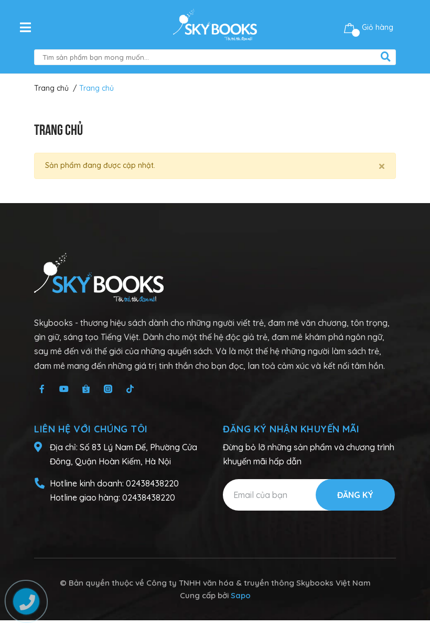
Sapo (241, 595)
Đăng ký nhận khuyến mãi (291, 429)
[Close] (381, 165)
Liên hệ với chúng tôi (91, 429)
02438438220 (152, 483)
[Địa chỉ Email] (308, 495)
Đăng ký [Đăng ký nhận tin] (355, 495)
